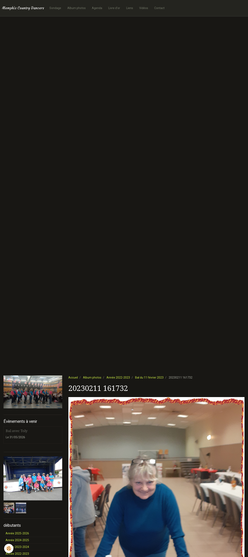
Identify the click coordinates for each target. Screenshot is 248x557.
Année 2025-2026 (17, 533)
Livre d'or (114, 8)
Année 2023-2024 (17, 547)
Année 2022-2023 (118, 377)
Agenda (97, 8)
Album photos (76, 8)
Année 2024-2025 (17, 540)
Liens (129, 8)
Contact (159, 8)
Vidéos (143, 8)
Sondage (55, 8)
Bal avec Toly (16, 431)
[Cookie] (8, 548)
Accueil (73, 377)
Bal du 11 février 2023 (149, 377)
